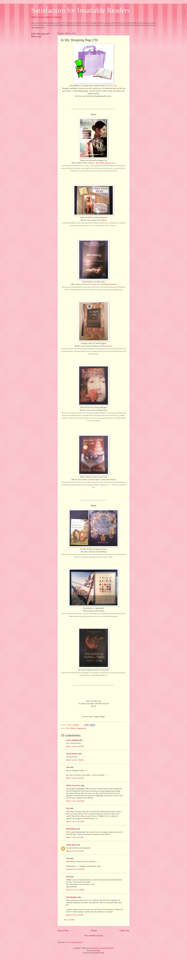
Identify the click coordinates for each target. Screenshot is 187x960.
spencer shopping (72, 740)
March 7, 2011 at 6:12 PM (74, 837)
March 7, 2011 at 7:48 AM (75, 760)
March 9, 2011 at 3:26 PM (74, 915)
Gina (68, 767)
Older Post (124, 930)
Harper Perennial (110, 284)
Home (94, 930)
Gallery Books (95, 479)
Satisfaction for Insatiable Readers (80, 10)
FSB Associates (106, 346)
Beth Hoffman (71, 829)
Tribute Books (71, 845)
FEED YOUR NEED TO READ (47, 17)
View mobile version (93, 935)
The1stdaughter (71, 897)
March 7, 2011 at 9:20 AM (75, 778)
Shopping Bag (81, 728)
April (68, 877)
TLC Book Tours (95, 284)
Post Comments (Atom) (74, 942)
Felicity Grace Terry (73, 785)
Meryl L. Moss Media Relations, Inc (101, 163)
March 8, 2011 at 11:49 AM (75, 890)
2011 (67, 728)
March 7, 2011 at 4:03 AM (75, 746)
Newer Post (63, 930)
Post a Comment (69, 920)
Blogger (97, 950)
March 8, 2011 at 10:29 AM (75, 869)
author (103, 220)
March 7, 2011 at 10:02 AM (75, 801)
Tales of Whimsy (72, 754)
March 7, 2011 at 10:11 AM (75, 821)
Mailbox (73, 728)
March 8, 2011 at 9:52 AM (75, 851)
